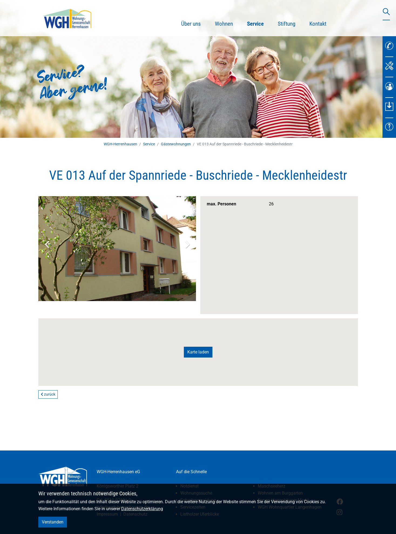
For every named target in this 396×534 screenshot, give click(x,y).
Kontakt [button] (317, 24)
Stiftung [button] (286, 24)
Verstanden (52, 522)
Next (187, 244)
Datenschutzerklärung (142, 508)
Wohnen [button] (224, 24)
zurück (48, 394)
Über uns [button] (191, 24)
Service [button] (259, 23)
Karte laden (198, 352)
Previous (47, 244)
